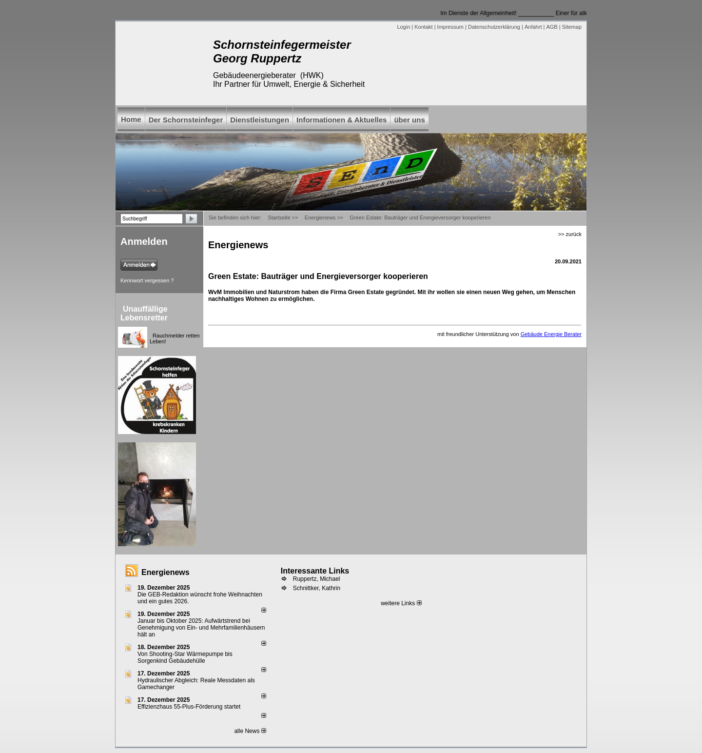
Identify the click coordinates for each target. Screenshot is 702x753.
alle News (250, 731)
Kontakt (423, 27)
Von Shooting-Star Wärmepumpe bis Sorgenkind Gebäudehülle (185, 657)
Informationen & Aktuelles (341, 120)
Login (403, 27)
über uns (409, 120)
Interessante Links (315, 571)
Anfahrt (533, 27)
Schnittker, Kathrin (316, 588)
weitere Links (401, 603)
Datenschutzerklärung (494, 27)
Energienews (165, 572)
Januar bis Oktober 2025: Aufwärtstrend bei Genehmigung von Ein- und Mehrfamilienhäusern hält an (201, 627)
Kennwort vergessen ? (147, 280)
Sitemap (572, 27)
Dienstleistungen (259, 120)
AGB (551, 27)
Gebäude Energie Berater (551, 334)
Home (131, 119)
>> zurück (570, 234)
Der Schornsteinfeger (186, 120)
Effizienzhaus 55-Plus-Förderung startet (188, 706)
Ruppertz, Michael (316, 578)
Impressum (450, 27)
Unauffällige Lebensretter (144, 313)
